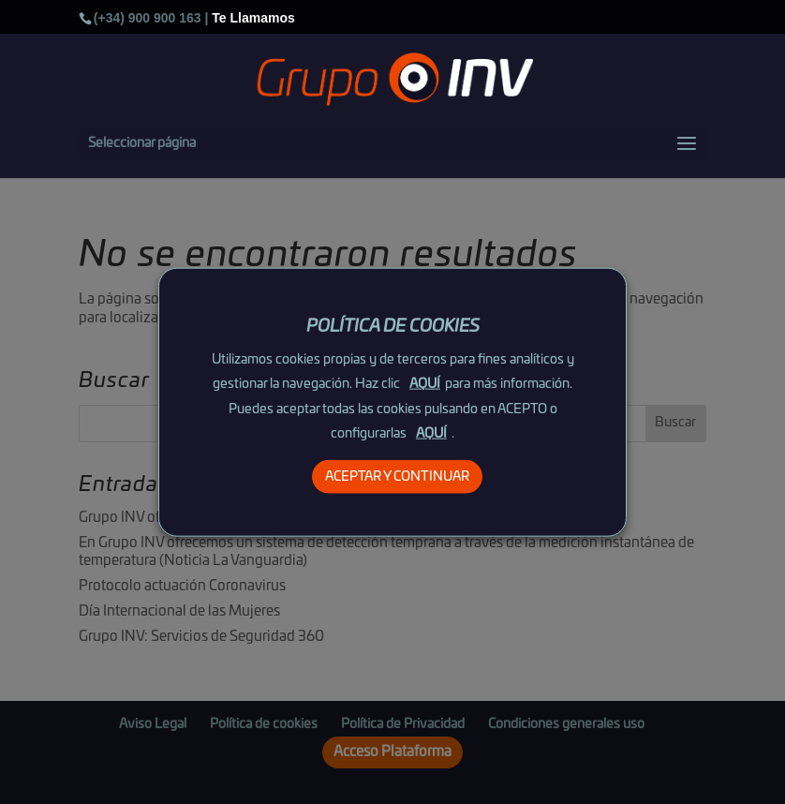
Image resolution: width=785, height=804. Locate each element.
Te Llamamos (253, 17)
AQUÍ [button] (431, 432)
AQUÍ (424, 384)
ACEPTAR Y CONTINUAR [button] (397, 476)
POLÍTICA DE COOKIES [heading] (393, 327)
